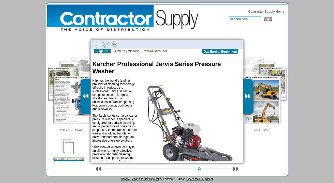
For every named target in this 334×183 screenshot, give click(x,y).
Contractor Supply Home (266, 11)
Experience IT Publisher (199, 179)
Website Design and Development (139, 179)
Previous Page (71, 129)
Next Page (262, 129)
